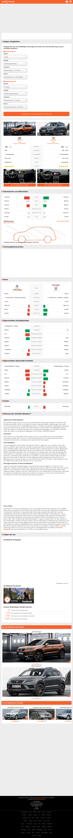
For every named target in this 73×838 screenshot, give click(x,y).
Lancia (23, 823)
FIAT (29, 817)
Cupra (35, 815)
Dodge (24, 817)
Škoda (39, 835)
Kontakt (36, 808)
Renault (23, 829)
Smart (50, 829)
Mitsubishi (28, 826)
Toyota (38, 832)
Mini (22, 826)
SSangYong (40, 829)
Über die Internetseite (36, 803)
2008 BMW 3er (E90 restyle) (15, 707)
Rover (28, 829)
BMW (34, 812)
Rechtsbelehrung (36, 805)
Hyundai (48, 817)
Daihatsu (48, 815)
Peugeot (43, 826)
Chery (43, 812)
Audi (30, 812)
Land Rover (29, 823)
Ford (33, 817)
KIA (44, 820)
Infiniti (25, 820)
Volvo (50, 832)
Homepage (36, 801)
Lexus (35, 823)
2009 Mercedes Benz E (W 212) (42, 707)
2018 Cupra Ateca (36, 666)
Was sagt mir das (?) (63, 221)
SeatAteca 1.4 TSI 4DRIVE (20, 142)
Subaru (23, 832)
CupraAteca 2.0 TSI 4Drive (53, 142)
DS (39, 815)
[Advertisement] (36, 18)
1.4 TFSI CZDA (17, 290)
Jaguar (31, 820)
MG (39, 823)
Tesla (33, 832)
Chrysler (24, 815)
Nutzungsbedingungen (36, 804)
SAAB (33, 829)
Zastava (34, 835)
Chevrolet (49, 812)
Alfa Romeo (24, 812)
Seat (45, 829)
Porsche (50, 826)
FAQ (36, 807)
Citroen (30, 815)
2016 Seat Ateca (36, 631)
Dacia (43, 815)
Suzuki (28, 832)
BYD (39, 812)
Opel (38, 826)
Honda (42, 817)
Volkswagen (44, 832)
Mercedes (49, 823)
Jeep (35, 820)
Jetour (40, 820)
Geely (37, 817)
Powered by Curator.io (62, 583)
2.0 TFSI (56, 286)
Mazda (44, 823)
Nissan (34, 826)
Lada (48, 820)
